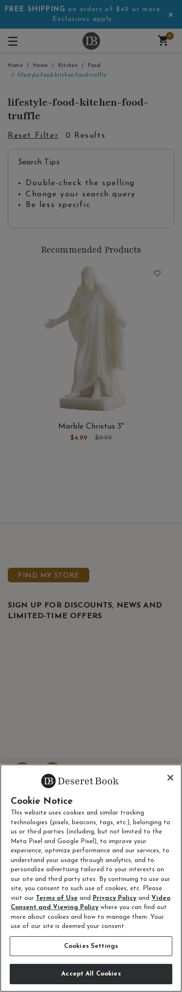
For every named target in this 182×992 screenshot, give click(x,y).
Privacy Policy (114, 898)
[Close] (170, 777)
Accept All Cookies (90, 974)
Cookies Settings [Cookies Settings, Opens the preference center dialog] (91, 946)
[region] (91, 878)
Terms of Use (57, 898)
